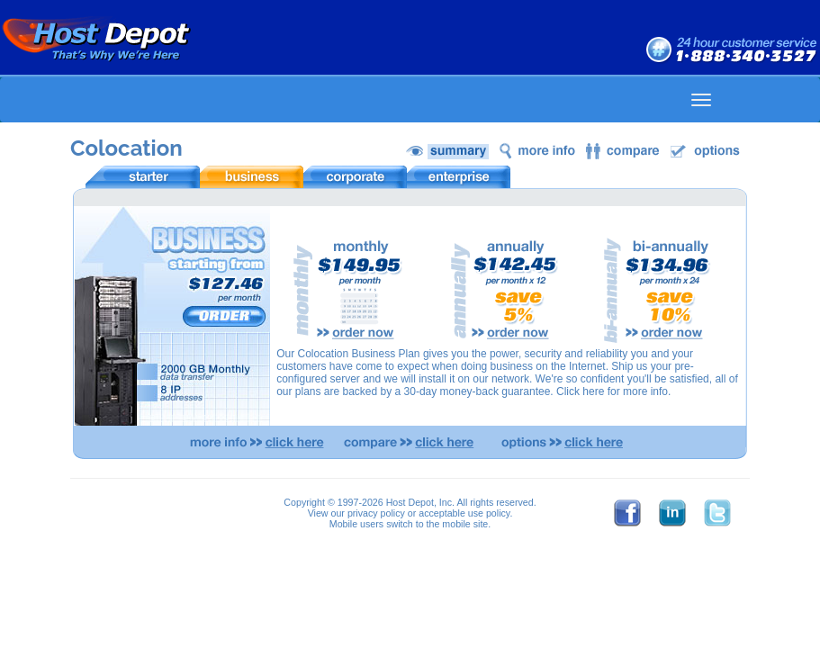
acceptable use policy (464, 513)
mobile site (465, 523)
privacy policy (376, 513)
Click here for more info (612, 391)
